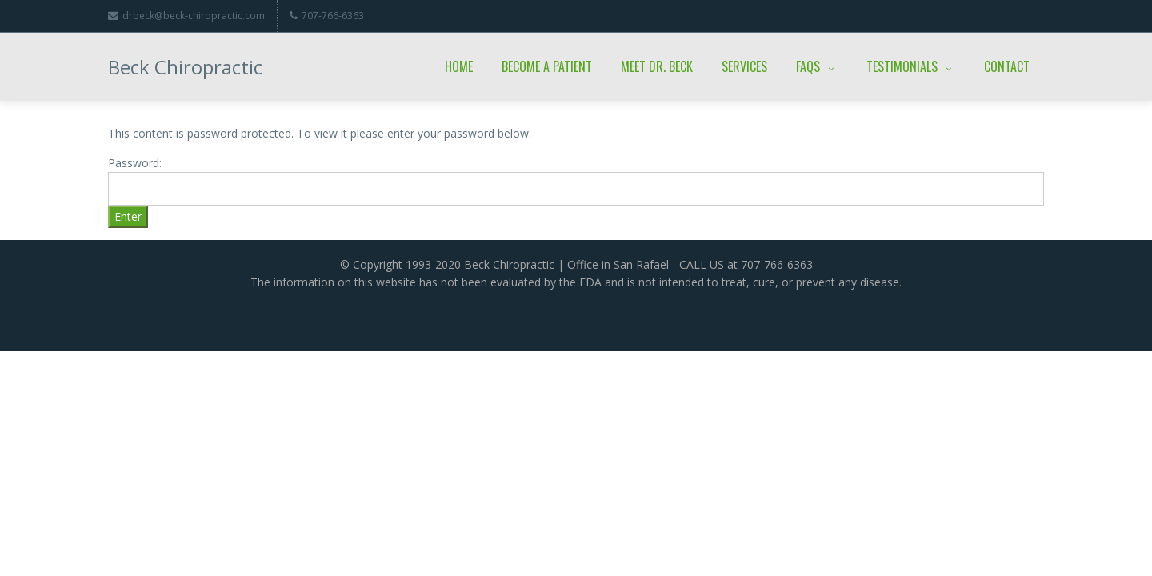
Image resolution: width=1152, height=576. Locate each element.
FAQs (817, 66)
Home (459, 66)
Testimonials (910, 66)
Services (744, 66)
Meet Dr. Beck (657, 66)
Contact (1007, 66)
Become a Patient (547, 66)
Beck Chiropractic (185, 67)
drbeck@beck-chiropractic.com (186, 15)
